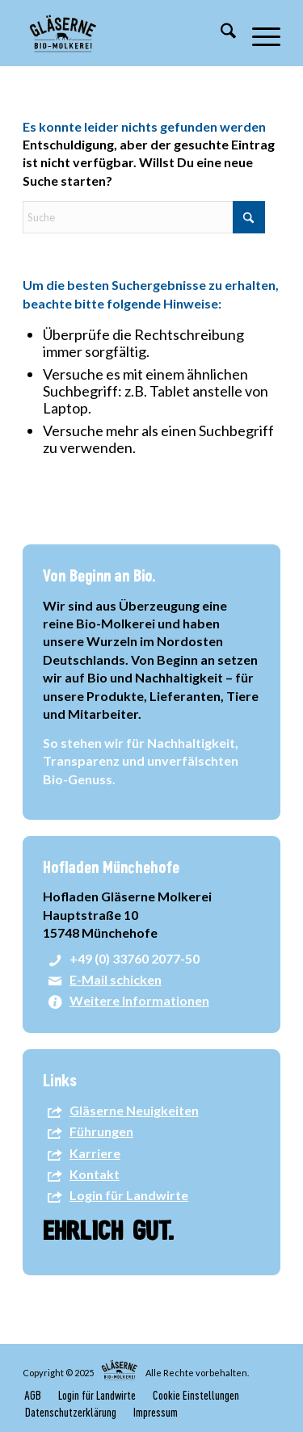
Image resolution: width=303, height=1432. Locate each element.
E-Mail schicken (115, 979)
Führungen (101, 1131)
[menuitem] (220, 33)
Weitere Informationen (139, 1000)
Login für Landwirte (128, 1195)
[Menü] (258, 33)
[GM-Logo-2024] (126, 33)
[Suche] (220, 33)
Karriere (94, 1153)
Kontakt (94, 1174)
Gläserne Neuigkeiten (134, 1110)
